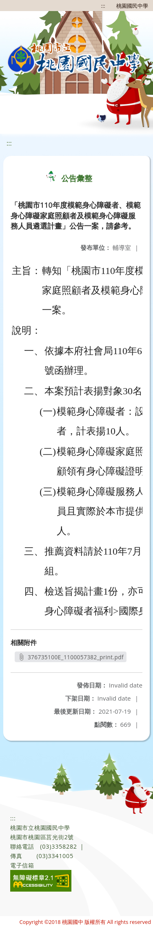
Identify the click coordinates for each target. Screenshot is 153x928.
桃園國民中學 (132, 5)
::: (103, 5)
